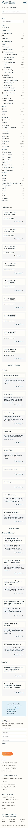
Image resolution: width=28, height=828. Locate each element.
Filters (3, 25)
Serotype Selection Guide (9, 787)
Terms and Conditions (12, 820)
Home (4, 7)
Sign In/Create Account (8, 805)
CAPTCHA (4, 743)
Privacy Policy (4, 820)
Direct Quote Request (8, 802)
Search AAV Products (8, 797)
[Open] (24, 2)
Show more (5, 172)
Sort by (4, 18)
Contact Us (11, 711)
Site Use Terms (22, 820)
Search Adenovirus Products (10, 800)
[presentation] (13, 747)
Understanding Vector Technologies (12, 778)
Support (4, 808)
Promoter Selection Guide (9, 784)
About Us (4, 789)
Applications (5, 781)
